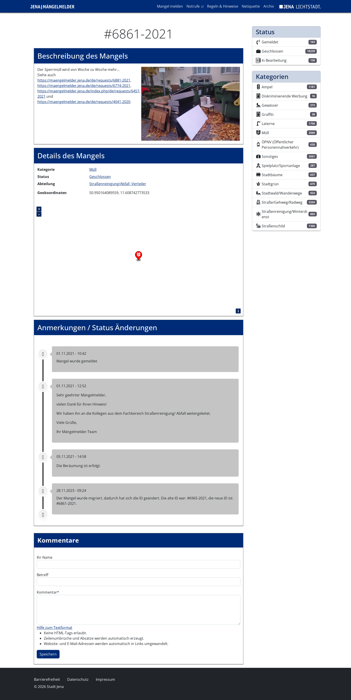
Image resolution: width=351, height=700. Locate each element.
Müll (92, 169)
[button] (190, 103)
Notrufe (195, 6)
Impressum (105, 679)
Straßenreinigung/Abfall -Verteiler (117, 183)
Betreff (42, 574)
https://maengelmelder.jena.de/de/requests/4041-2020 (83, 101)
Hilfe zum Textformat (54, 627)
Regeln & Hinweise (222, 6)
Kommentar (47, 592)
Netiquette (251, 6)
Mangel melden (170, 6)
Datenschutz (78, 679)
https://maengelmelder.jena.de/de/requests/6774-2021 (83, 85)
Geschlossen (100, 176)
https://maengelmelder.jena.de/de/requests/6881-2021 (83, 80)
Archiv (268, 6)
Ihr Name (44, 557)
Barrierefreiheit (47, 679)
